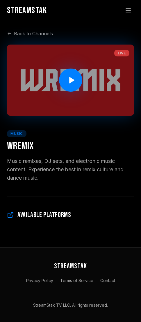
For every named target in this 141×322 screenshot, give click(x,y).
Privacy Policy (39, 280)
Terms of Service (76, 280)
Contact (107, 280)
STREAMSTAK (70, 266)
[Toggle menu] (128, 10)
